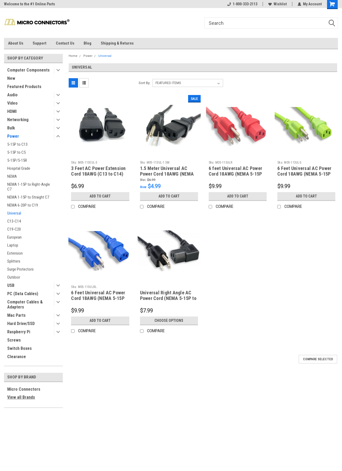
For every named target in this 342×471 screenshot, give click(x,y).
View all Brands (21, 397)
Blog (87, 43)
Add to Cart (100, 196)
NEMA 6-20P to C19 (22, 205)
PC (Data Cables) (22, 293)
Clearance (16, 356)
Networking (18, 119)
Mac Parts (16, 315)
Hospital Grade (18, 168)
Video (12, 103)
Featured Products (24, 86)
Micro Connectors (23, 389)
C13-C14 (14, 221)
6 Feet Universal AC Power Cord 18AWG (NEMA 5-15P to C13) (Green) (304, 173)
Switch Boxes (19, 348)
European (14, 237)
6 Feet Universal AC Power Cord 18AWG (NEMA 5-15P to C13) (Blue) (98, 298)
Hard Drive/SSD (21, 323)
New (11, 78)
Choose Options (168, 320)
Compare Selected (318, 359)
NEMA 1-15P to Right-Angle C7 (28, 187)
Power (13, 136)
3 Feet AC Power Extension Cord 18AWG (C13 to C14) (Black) (98, 173)
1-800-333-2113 (242, 4)
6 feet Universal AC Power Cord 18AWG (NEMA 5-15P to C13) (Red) (235, 173)
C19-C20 (14, 229)
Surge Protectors (20, 269)
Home (73, 56)
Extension (15, 253)
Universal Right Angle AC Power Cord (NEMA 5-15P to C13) (168, 298)
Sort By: (144, 83)
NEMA (12, 176)
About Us (15, 43)
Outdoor (13, 277)
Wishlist (277, 4)
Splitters (13, 261)
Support (39, 43)
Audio (12, 94)
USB (10, 285)
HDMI (12, 111)
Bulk (11, 127)
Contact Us (65, 43)
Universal (14, 213)
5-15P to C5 (16, 152)
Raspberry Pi (18, 331)
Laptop (12, 245)
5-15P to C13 (17, 144)
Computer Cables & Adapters (25, 304)
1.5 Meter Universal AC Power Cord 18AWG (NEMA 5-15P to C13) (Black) (167, 173)
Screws (14, 340)
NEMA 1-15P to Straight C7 (28, 197)
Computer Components (28, 70)
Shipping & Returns (117, 43)
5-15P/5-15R (17, 160)
